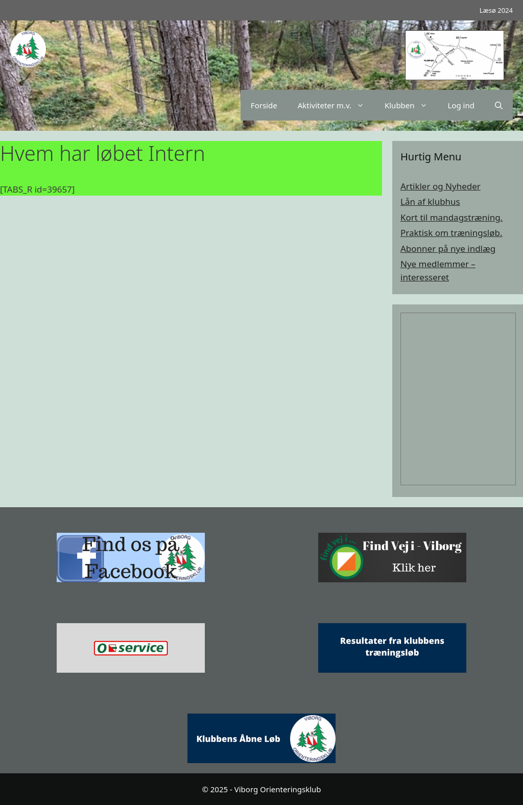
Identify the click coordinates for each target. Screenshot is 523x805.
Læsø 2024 (496, 10)
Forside (264, 105)
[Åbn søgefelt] (499, 105)
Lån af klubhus (430, 201)
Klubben (411, 105)
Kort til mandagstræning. (451, 217)
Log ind (461, 105)
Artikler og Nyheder (440, 186)
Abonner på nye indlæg (447, 248)
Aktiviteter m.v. (336, 105)
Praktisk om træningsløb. (451, 233)
